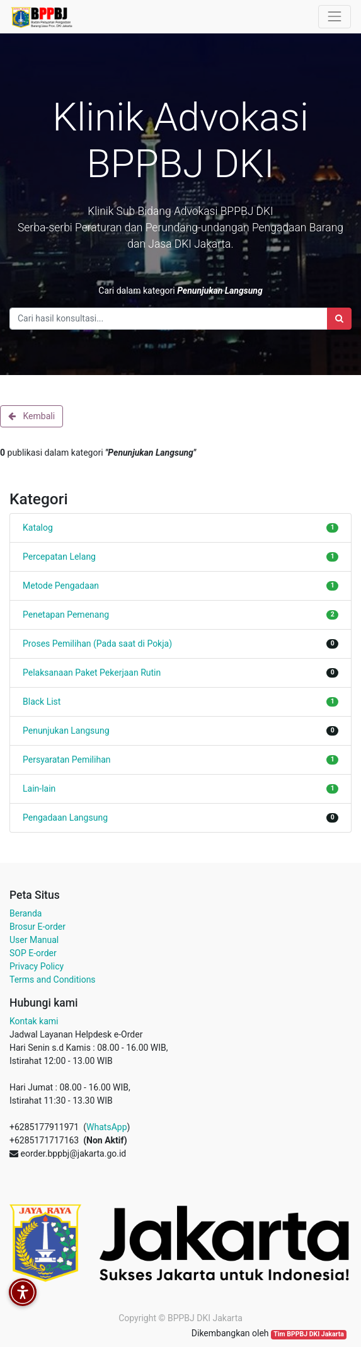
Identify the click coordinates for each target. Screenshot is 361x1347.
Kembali (31, 416)
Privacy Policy (36, 966)
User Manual (34, 940)
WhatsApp (106, 1127)
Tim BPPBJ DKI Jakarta (308, 1334)
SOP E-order (33, 953)
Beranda (25, 913)
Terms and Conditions (52, 979)
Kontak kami (33, 1021)
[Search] (339, 319)
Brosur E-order (37, 927)
